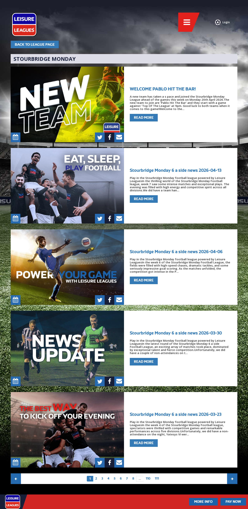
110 (148, 478)
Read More (144, 118)
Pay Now (233, 502)
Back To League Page (35, 44)
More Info (203, 502)
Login (222, 22)
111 (157, 478)
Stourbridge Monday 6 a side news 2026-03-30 (176, 332)
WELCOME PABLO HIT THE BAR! (163, 88)
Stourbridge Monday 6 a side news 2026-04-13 (175, 170)
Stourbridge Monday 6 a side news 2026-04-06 (176, 251)
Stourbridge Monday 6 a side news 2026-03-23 (175, 414)
